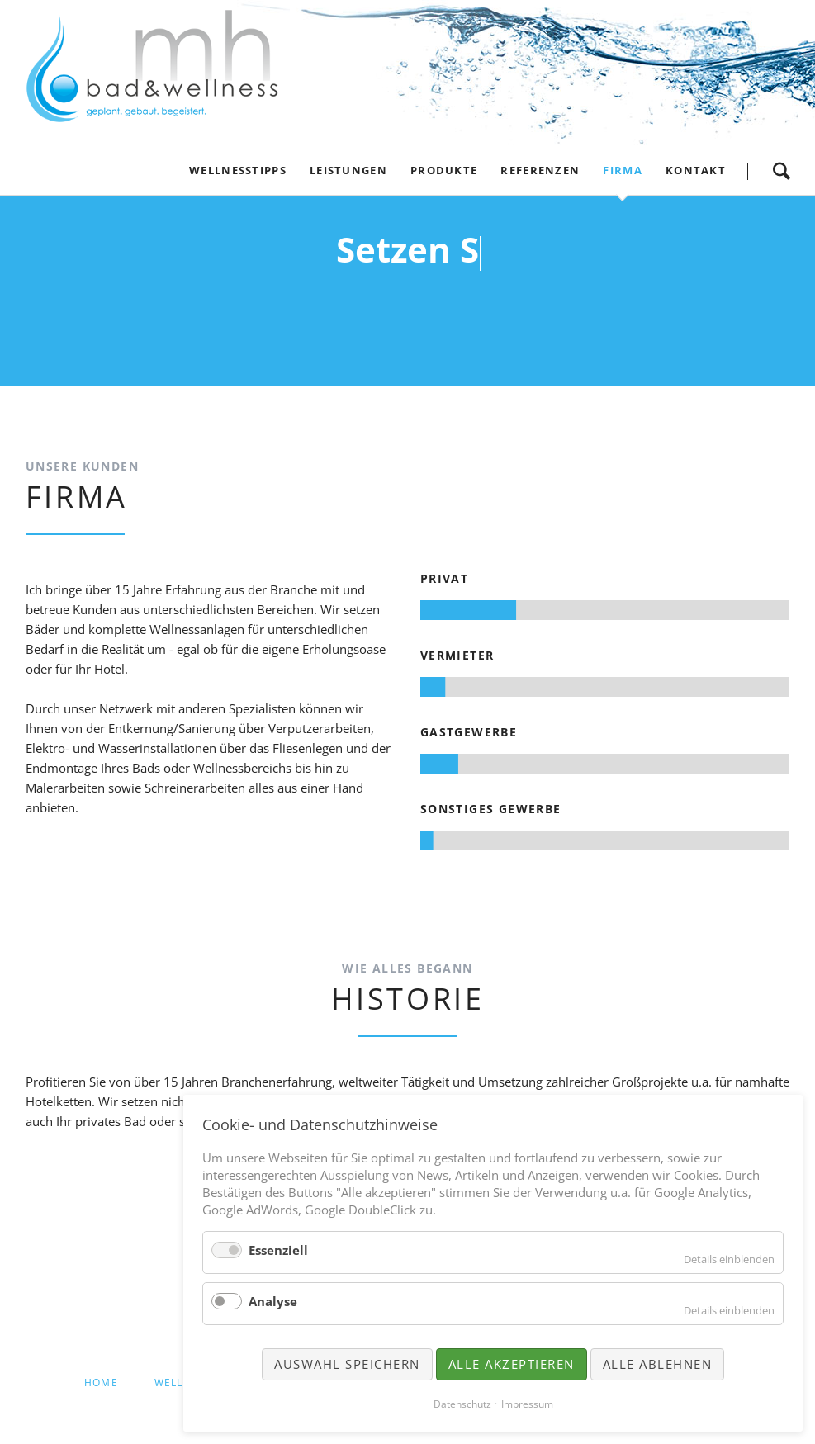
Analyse (273, 1301)
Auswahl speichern (347, 1364)
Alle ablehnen (658, 1364)
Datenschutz (462, 1404)
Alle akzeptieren (511, 1364)
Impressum (527, 1404)
